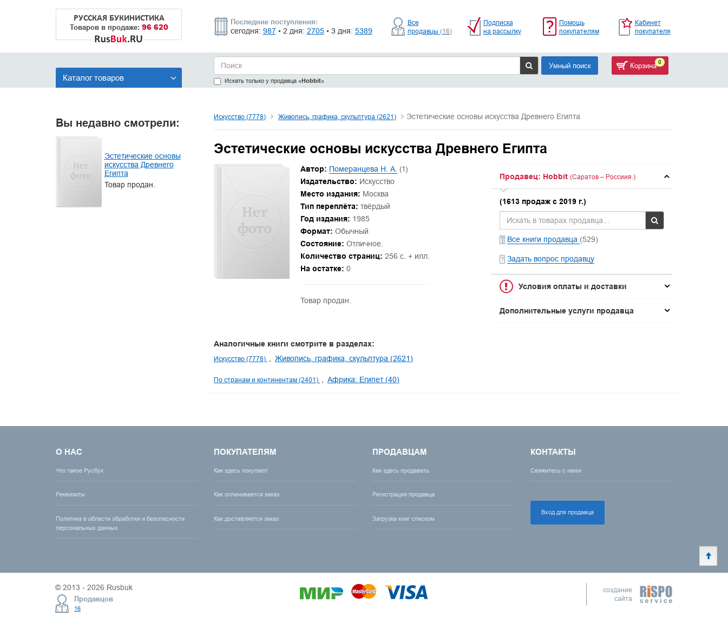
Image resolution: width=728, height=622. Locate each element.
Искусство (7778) (240, 117)
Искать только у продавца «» (269, 81)
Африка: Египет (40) (363, 379)
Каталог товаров (119, 77)
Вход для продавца (567, 512)
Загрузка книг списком (403, 518)
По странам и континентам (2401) (267, 380)
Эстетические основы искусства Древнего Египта (142, 165)
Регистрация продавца (403, 494)
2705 (315, 31)
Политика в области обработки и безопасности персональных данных (120, 523)
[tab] (581, 176)
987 (269, 31)
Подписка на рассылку (502, 26)
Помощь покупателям (579, 26)
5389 (363, 31)
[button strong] (581, 176)
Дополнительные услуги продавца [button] (567, 310)
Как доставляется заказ (246, 518)
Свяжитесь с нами (555, 470)
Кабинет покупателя (653, 26)
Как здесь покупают (241, 470)
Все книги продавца (543, 239)
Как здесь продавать (400, 470)
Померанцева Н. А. (363, 169)
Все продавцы (430, 26)
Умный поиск (570, 65)
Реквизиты (70, 494)
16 (77, 608)
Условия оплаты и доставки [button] (573, 286)
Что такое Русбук (79, 470)
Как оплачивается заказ (246, 494)
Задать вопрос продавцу (550, 258)
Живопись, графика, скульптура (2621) (337, 117)
